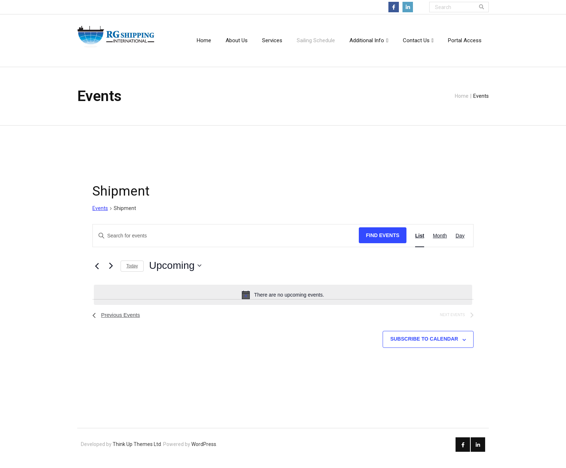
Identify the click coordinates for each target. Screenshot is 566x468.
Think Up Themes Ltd (137, 451)
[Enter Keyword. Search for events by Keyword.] (226, 242)
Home (462, 97)
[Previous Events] (96, 272)
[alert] (283, 301)
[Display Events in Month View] (440, 242)
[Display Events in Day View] (460, 242)
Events (100, 214)
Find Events (383, 241)
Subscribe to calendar (424, 346)
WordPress (203, 451)
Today (132, 272)
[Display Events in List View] (419, 242)
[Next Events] (110, 271)
